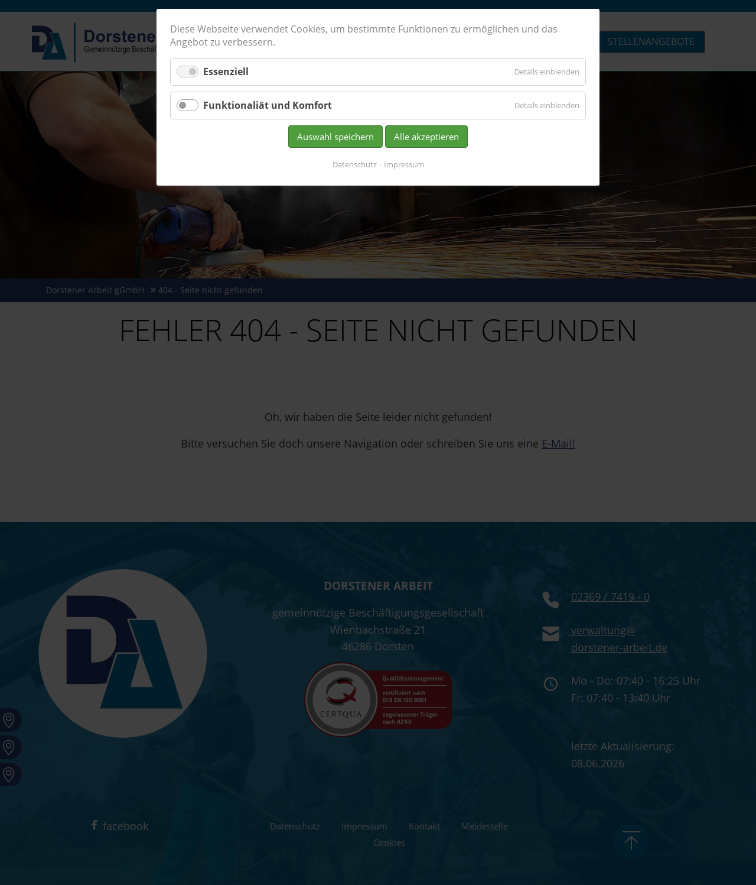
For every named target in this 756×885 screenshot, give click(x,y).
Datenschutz (355, 164)
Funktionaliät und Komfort (267, 105)
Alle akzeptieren (426, 136)
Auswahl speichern (335, 136)
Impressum (404, 164)
